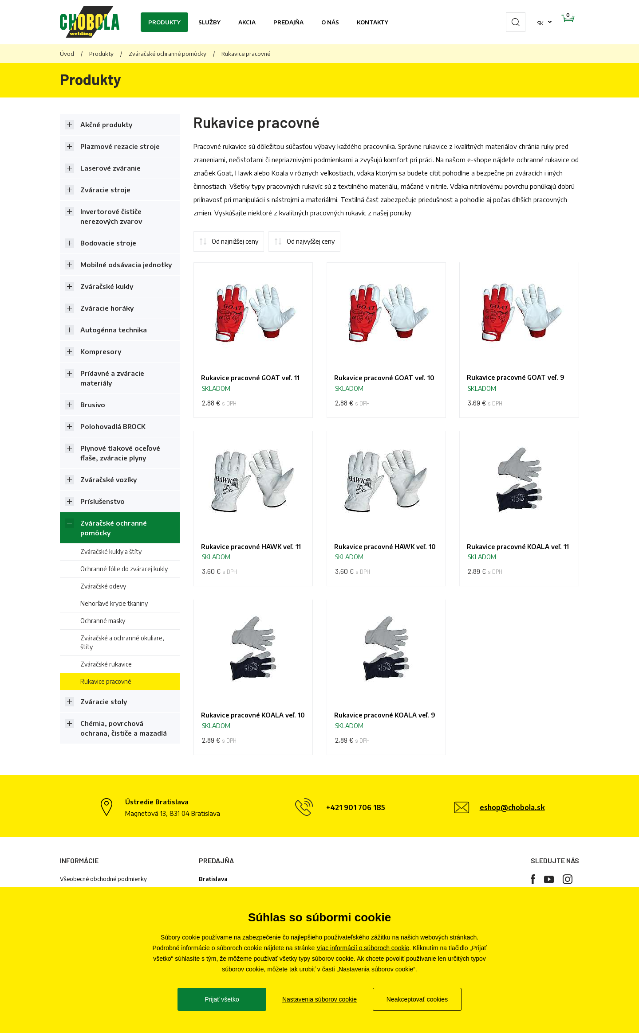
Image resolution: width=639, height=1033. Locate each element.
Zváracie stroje (105, 190)
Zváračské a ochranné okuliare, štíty (122, 642)
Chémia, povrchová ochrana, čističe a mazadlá (123, 728)
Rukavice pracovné (105, 681)
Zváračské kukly (106, 286)
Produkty (164, 22)
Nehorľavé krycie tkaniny (114, 603)
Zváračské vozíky (108, 479)
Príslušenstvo (102, 501)
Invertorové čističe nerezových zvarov (111, 216)
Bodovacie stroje (108, 243)
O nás (330, 22)
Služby (209, 22)
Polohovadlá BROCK (113, 426)
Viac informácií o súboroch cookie (362, 947)
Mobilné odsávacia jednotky (126, 265)
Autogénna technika (113, 330)
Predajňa (288, 22)
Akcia (247, 22)
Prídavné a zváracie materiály (112, 378)
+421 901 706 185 (355, 846)
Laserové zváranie (110, 168)
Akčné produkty (106, 125)
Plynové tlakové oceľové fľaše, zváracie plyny (120, 453)
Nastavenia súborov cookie (319, 999)
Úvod (67, 53)
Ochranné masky (102, 620)
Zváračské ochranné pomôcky (167, 53)
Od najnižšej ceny (235, 241)
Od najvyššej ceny (311, 241)
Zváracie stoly (103, 702)
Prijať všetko (222, 999)
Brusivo (92, 405)
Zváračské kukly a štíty (111, 551)
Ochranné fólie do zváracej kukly (124, 569)
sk (512, 22)
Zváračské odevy (103, 586)
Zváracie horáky (107, 308)
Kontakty (372, 22)
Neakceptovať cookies (417, 999)
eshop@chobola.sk (512, 846)
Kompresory (100, 351)
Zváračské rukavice (106, 664)
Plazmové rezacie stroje (120, 146)
